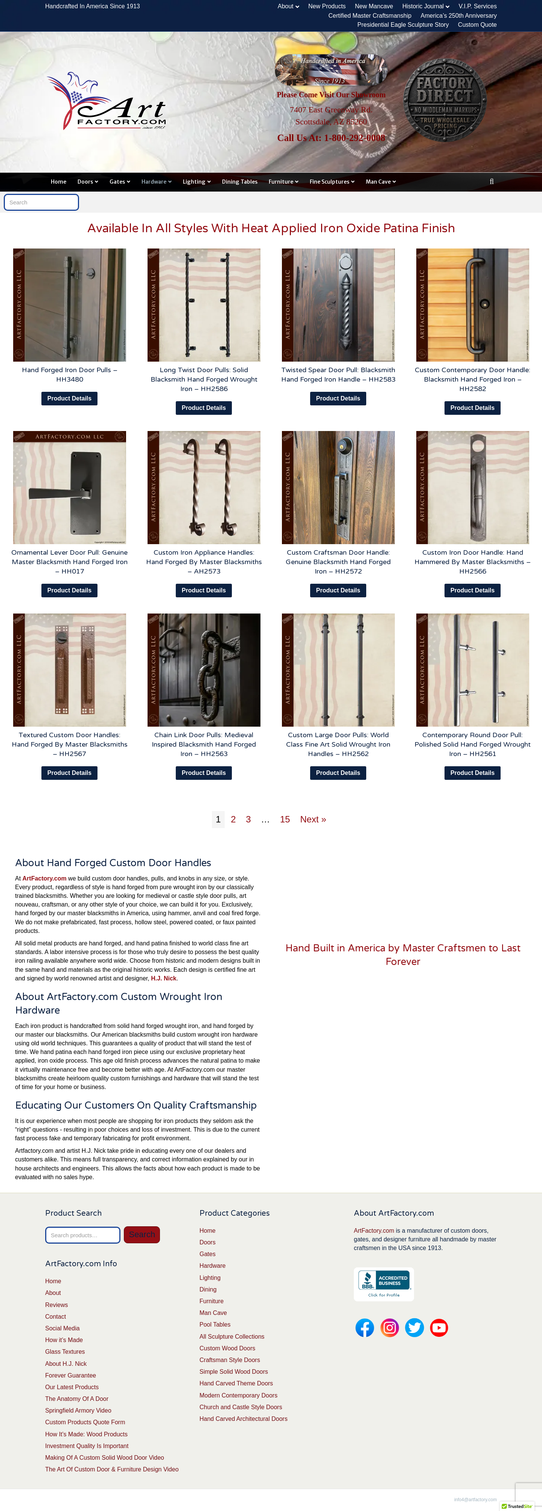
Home (58, 181)
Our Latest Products (72, 1387)
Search (142, 1234)
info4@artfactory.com (475, 1499)
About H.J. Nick (66, 1364)
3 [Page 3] (248, 819)
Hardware (154, 181)
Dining (207, 1289)
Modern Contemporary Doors (238, 1395)
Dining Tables (239, 181)
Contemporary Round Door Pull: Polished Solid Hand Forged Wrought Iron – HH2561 (472, 744)
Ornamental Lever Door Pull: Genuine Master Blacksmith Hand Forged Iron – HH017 (69, 561)
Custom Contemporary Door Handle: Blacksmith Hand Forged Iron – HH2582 (472, 379)
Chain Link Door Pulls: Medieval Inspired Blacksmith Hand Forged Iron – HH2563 (204, 744)
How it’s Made (64, 1340)
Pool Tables (214, 1324)
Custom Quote (477, 24)
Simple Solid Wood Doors (233, 1371)
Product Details (69, 398)
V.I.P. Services (478, 6)
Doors (85, 181)
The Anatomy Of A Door (76, 1399)
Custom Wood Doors (227, 1348)
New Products (327, 6)
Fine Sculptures (329, 181)
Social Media (62, 1328)
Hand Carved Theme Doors (236, 1383)
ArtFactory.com (374, 1230)
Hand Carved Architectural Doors (243, 1419)
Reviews (56, 1305)
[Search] (492, 181)
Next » (313, 819)
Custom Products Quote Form (85, 1422)
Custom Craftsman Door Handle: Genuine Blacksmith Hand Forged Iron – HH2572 (338, 561)
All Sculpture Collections (232, 1336)
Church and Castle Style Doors (240, 1407)
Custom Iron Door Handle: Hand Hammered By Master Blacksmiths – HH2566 (472, 561)
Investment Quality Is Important (86, 1446)
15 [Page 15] (285, 819)
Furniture (281, 181)
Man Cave (378, 181)
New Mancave (374, 6)
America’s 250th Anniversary (459, 15)
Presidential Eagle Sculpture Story (403, 24)
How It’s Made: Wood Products (86, 1434)
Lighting (194, 181)
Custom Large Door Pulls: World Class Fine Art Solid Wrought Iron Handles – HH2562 (338, 744)
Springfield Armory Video (78, 1410)
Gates (117, 181)
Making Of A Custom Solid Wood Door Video (104, 1457)
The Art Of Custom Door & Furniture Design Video (112, 1469)
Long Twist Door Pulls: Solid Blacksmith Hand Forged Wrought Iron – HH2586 (204, 379)
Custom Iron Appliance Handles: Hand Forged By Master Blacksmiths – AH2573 (204, 561)
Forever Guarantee (70, 1375)
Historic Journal (423, 6)
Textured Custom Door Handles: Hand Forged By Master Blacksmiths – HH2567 (70, 744)
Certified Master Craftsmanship (370, 15)
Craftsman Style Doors (229, 1360)
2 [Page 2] (233, 819)
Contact (55, 1316)
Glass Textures (65, 1351)
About (286, 6)
